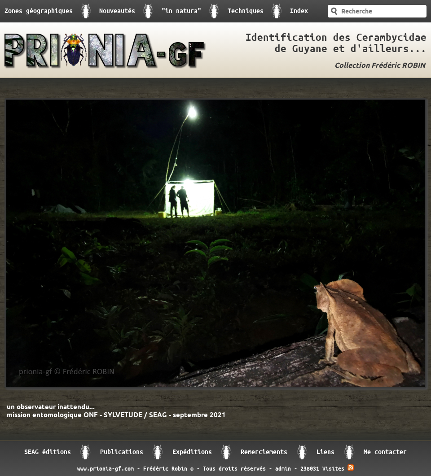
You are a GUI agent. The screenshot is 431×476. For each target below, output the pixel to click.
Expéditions (192, 452)
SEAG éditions (47, 452)
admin (283, 468)
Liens (325, 452)
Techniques (246, 11)
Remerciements (264, 452)
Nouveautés (117, 11)
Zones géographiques (38, 11)
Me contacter (385, 452)
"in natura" (181, 11)
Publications (121, 452)
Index (299, 11)
